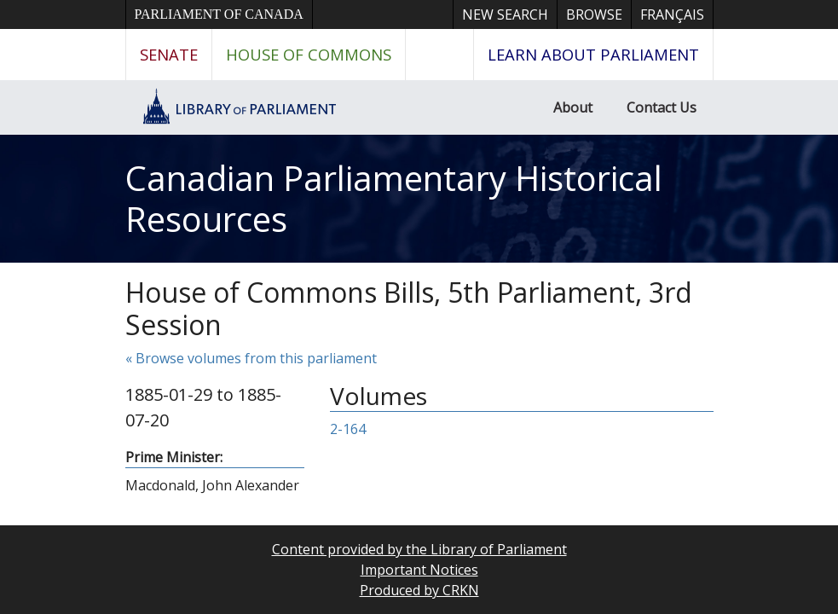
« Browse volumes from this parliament (251, 358)
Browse (594, 14)
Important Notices (419, 569)
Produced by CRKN (419, 590)
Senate (169, 54)
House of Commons (308, 54)
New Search (505, 14)
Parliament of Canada (219, 14)
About (572, 107)
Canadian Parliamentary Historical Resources (393, 198)
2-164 (348, 429)
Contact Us (661, 107)
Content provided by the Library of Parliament (419, 549)
